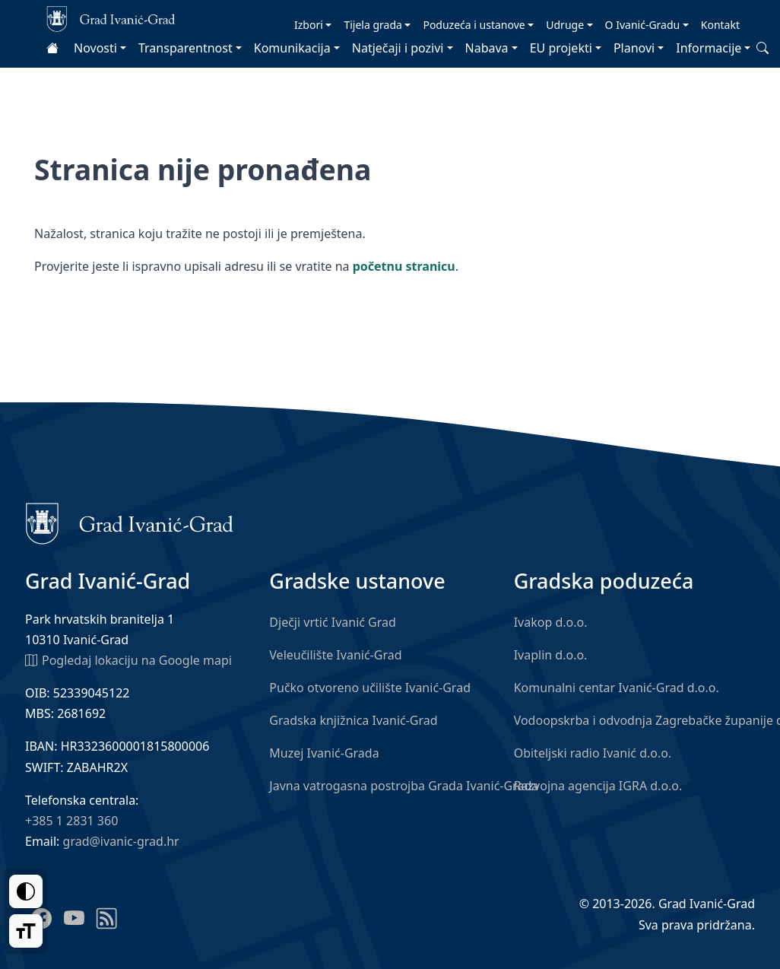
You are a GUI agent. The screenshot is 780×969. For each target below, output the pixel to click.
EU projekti (561, 48)
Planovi (634, 48)
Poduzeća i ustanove (474, 24)
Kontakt (720, 24)
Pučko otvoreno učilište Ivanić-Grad (370, 687)
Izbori (308, 24)
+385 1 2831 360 (71, 820)
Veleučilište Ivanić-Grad (335, 655)
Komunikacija (292, 48)
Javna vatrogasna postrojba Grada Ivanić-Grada (403, 785)
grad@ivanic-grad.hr (121, 841)
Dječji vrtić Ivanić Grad (332, 622)
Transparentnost (185, 48)
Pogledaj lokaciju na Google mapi (128, 659)
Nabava (487, 48)
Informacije (708, 48)
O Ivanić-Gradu (642, 24)
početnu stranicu (404, 266)
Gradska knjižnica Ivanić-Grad (353, 720)
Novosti (95, 48)
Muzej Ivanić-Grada (324, 753)
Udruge (565, 24)
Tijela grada (372, 24)
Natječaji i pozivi (398, 48)
